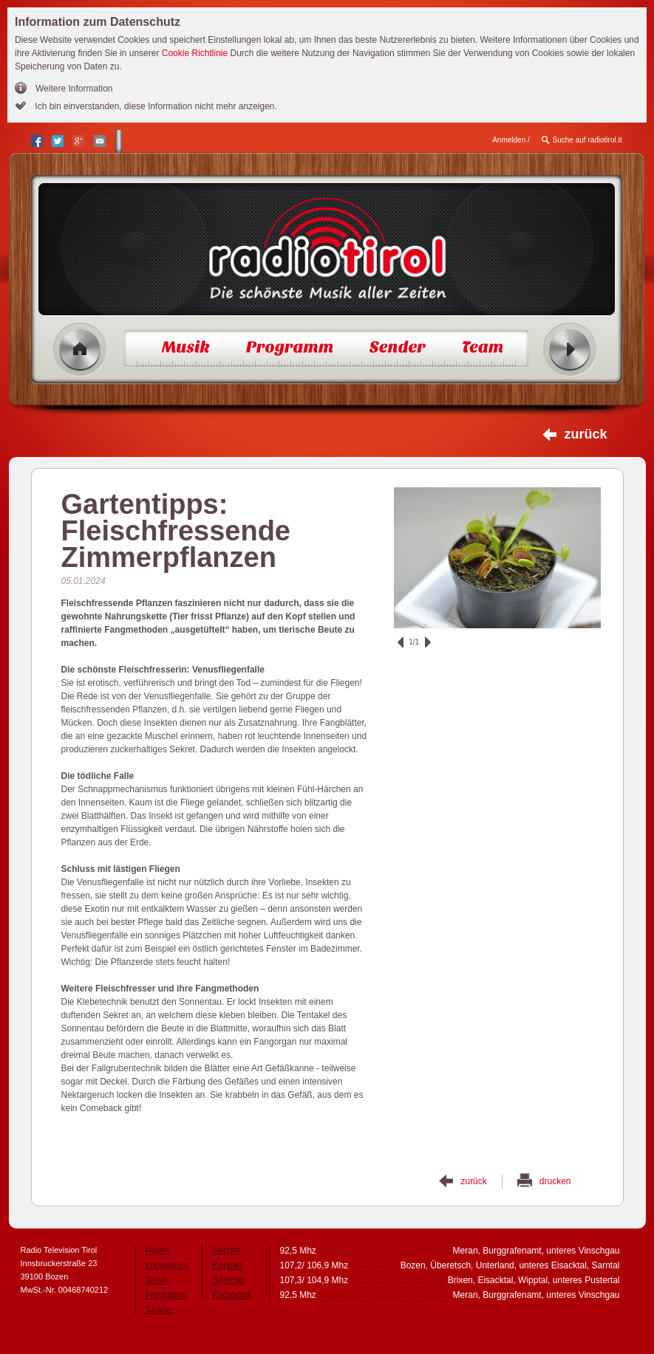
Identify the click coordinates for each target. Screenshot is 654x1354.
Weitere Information (74, 88)
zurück (585, 434)
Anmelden (508, 140)
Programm (166, 1295)
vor (428, 642)
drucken (555, 1181)
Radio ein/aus (570, 350)
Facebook (232, 1295)
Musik (157, 1280)
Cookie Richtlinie (195, 53)
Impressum (167, 1265)
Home (80, 350)
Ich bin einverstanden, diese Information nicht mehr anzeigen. (155, 106)
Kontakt (228, 1265)
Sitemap (229, 1280)
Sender (160, 1310)
